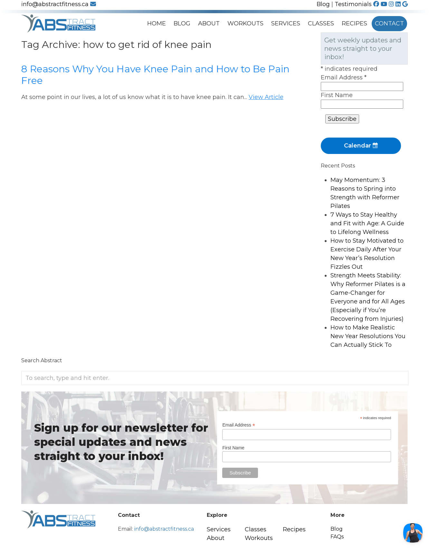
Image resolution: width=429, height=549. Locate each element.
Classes (321, 23)
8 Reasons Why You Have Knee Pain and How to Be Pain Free (155, 74)
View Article (266, 97)
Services (285, 23)
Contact (389, 23)
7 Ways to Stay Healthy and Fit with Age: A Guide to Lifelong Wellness (367, 223)
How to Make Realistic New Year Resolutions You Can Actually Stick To (367, 336)
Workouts (245, 23)
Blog (323, 4)
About (209, 23)
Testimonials (353, 4)
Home (156, 23)
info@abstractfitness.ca (58, 4)
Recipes (354, 23)
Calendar (361, 145)
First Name (337, 95)
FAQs (337, 537)
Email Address (344, 77)
